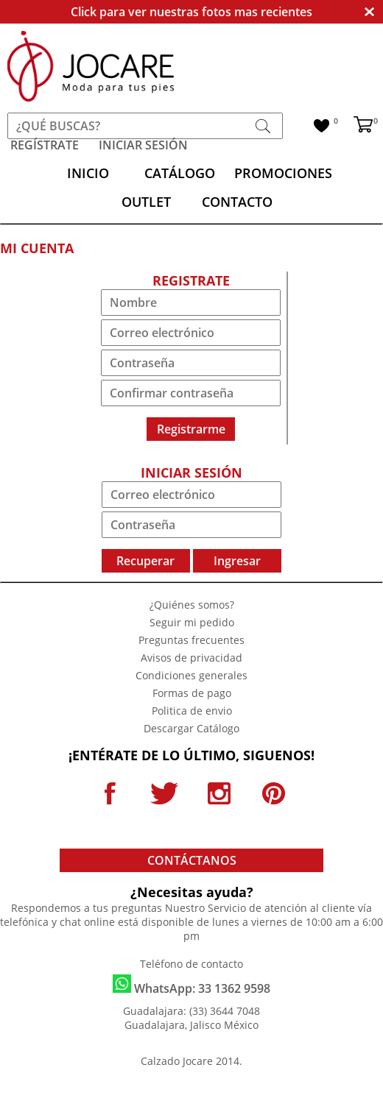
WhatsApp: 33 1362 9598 (191, 985)
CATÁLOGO (179, 173)
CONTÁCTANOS (191, 860)
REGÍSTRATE (44, 145)
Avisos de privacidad (191, 658)
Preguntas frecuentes (191, 640)
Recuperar (145, 561)
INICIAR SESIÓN (143, 145)
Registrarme (191, 429)
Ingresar (237, 561)
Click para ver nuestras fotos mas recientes (191, 12)
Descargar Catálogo (191, 728)
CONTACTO (237, 201)
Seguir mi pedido (192, 622)
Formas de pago (191, 693)
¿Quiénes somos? (192, 605)
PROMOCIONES (283, 173)
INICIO (88, 173)
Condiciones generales (191, 675)
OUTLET (146, 201)
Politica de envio (192, 711)
